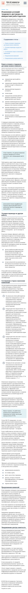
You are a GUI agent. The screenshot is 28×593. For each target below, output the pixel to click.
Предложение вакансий (12, 56)
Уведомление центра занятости (14, 58)
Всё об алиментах (13, 2)
